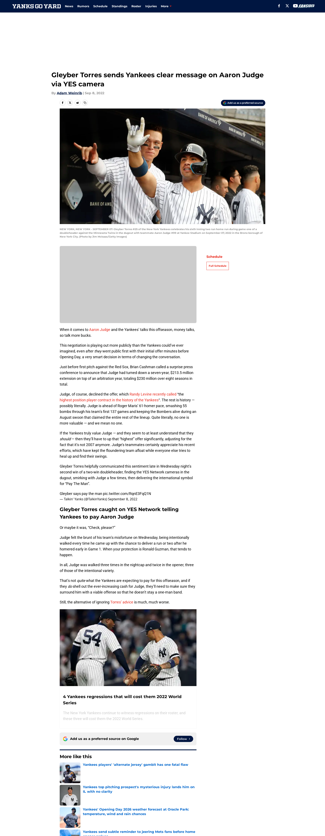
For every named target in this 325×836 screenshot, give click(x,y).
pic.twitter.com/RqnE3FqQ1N (127, 493)
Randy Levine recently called (153, 394)
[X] (287, 5)
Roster (136, 6)
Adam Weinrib (69, 93)
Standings (119, 6)
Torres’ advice (121, 602)
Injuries (151, 6)
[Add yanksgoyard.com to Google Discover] (243, 103)
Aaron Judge (99, 329)
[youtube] (295, 5)
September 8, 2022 (122, 499)
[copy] (85, 103)
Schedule (100, 6)
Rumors (83, 6)
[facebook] (279, 5)
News (69, 6)
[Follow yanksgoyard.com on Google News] (183, 739)
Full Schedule (218, 265)
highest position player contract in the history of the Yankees (109, 400)
